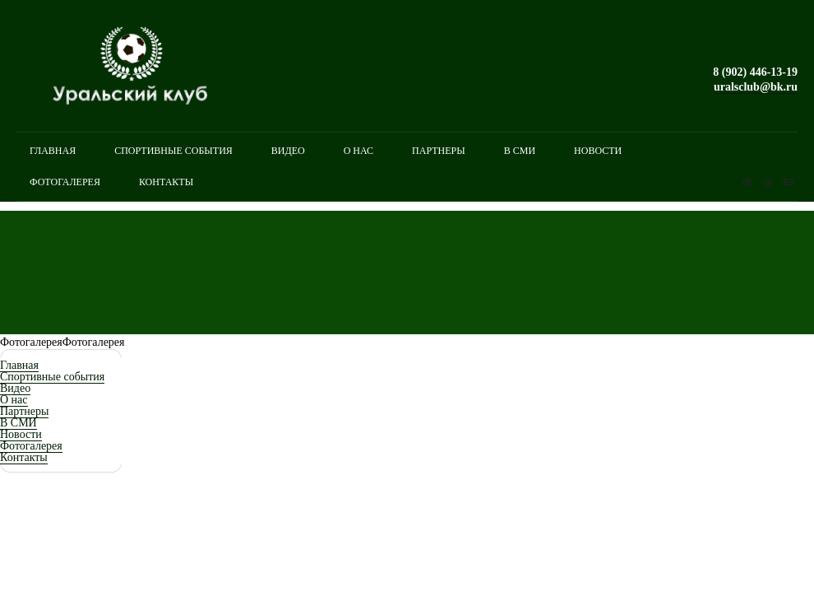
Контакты (24, 457)
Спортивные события (52, 376)
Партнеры (24, 411)
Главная (19, 365)
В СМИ (18, 423)
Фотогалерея (31, 446)
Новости (21, 434)
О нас (14, 400)
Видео (15, 388)
